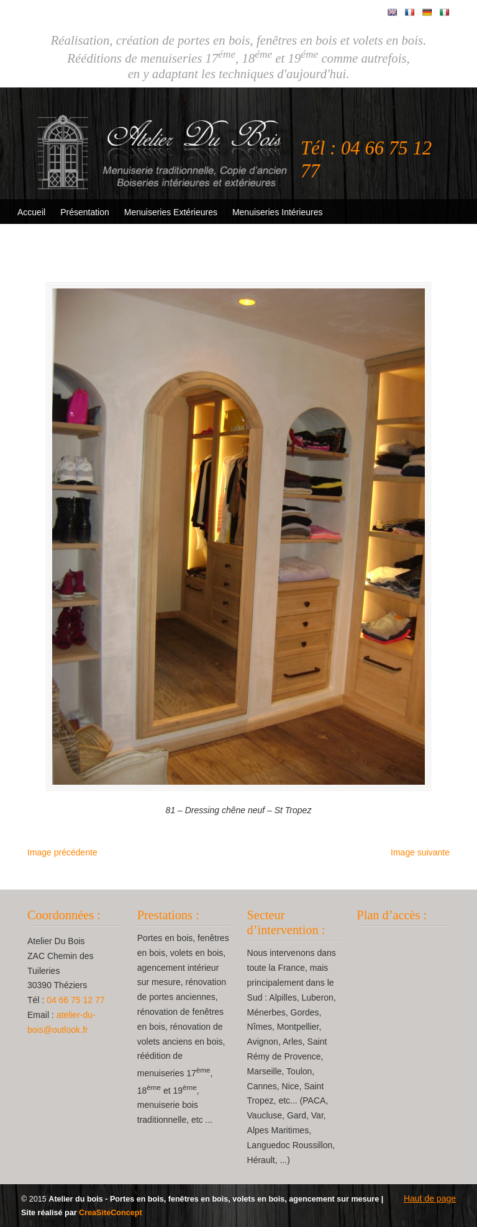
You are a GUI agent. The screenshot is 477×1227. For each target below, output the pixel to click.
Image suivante (420, 852)
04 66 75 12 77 (75, 1000)
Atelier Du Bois (164, 143)
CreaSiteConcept (110, 1212)
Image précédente (62, 852)
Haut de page (430, 1198)
